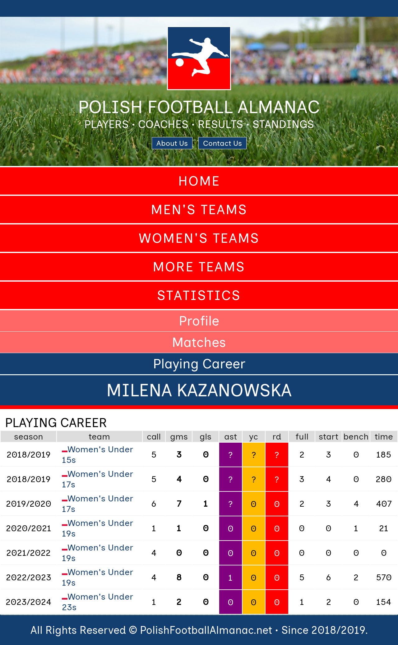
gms (179, 436)
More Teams (199, 267)
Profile (199, 321)
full (301, 436)
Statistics (199, 295)
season (28, 436)
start (328, 436)
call (154, 436)
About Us (172, 143)
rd (276, 436)
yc (253, 436)
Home (199, 181)
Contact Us (222, 143)
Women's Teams (199, 238)
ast (230, 436)
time (384, 436)
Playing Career (199, 364)
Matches (199, 342)
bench (356, 436)
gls (205, 436)
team (99, 436)
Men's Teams (199, 209)
